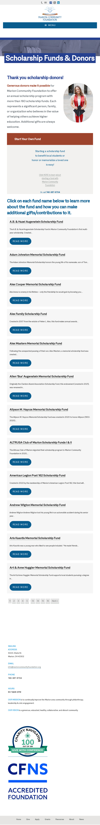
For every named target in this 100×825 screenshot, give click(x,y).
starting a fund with (50, 178)
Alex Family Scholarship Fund (28, 314)
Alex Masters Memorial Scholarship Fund (36, 343)
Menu (52, 25)
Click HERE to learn (47, 175)
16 (48, 601)
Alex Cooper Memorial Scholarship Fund (35, 284)
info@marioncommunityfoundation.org (24, 667)
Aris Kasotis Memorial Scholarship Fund (35, 538)
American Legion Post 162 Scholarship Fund (37, 475)
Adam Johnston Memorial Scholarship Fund (37, 254)
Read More (20, 241)
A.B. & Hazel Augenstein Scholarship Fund (36, 222)
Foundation (50, 185)
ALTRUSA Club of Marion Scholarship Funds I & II (41, 442)
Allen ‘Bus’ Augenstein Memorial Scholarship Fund (42, 376)
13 (33, 601)
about (58, 175)
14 (38, 601)
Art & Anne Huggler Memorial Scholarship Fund (40, 567)
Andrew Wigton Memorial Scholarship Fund (38, 505)
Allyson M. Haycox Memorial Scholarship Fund (39, 409)
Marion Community (50, 181)
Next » (55, 601)
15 (43, 601)
